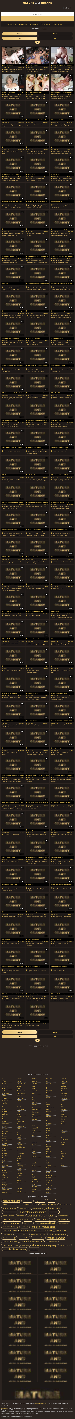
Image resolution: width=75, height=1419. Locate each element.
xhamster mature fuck (37, 1238)
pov (59, 371)
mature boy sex (48, 1230)
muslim (48, 1083)
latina (33, 1165)
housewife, (15, 126)
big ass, (55, 124)
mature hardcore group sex (26, 1219)
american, (6, 260)
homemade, (54, 71)
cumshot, (42, 96)
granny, (42, 69)
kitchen (34, 1153)
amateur (4, 1083)
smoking (49, 1185)
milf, (3, 71)
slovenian (49, 1180)
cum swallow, (63, 779)
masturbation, (5, 808)
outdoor (48, 1116)
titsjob (63, 1119)
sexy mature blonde (65, 1245)
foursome (20, 1178)
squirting (63, 1086)
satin (47, 1163)
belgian (4, 1126)
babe (3, 1109)
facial (19, 1156)
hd (32, 1107)
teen (61, 918)
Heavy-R (45, 1023)
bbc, (10, 260)
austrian (4, 1103)
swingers (64, 1098)
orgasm (16, 426)
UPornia (70, 641)
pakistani (49, 1123)
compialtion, (56, 452)
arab (3, 1091)
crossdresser (21, 1083)
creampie (20, 1081)
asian (4, 1096)
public (37, 699)
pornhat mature (61, 1230)
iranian (34, 1130)
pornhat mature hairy (31, 1241)
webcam (63, 1153)
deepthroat (20, 1109)
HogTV (70, 887)
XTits (22, 832)
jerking (34, 1144)
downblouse (20, 1126)
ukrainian (64, 1130)
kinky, (59, 71)
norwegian (49, 1090)
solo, (15, 808)
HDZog (21, 805)
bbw (3, 1119)
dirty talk (19, 1116)
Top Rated (34, 24)
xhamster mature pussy (10, 1227)
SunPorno (70, 94)
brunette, (11, 233)
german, (18, 124)
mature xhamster (11, 1223)
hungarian (35, 1119)
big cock (5, 1131)
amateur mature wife (9, 1208)
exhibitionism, (14, 588)
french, (4, 590)
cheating (5, 1177)
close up (5, 1182)
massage (34, 1179)
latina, (66, 262)
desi (18, 1111)
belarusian (5, 1124)
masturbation (36, 1182)
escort (19, 1140)
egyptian (19, 1137)
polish (48, 1130)
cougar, (37, 69)
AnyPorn (45, 504)
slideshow (12, 71)
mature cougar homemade (46, 1208)
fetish (19, 1161)
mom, (59, 126)
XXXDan (70, 859)
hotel (33, 1114)
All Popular (23, 24)
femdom (19, 1158)
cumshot (19, 1096)
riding (48, 1149)
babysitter (5, 1111)
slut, (38, 371)
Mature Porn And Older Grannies (37, 3)
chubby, (11, 96)
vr (61, 1147)
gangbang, (68, 315)
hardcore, (40, 98)
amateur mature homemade (38, 1234)
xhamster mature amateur (40, 1215)
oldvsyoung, (61, 153)
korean (34, 1156)
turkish (63, 1124)
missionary (49, 1079)
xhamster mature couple (11, 1245)
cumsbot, (13, 424)
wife (65, 98)
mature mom (51, 1201)
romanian (49, 1154)
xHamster (21, 67)
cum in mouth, (59, 289)
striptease (64, 1093)
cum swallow (21, 1093)
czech (19, 1100)
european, (67, 69)
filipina (19, 1163)
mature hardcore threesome (10, 1241)
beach (4, 1121)
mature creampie (8, 1215)
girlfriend (34, 1079)
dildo (18, 1114)
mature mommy (28, 1223)
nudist (48, 1093)
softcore (35, 453)
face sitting (20, 1153)
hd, (17, 69)
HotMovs (21, 668)
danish (19, 1107)
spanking (64, 1081)
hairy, (3, 126)
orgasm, (7, 71)
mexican (34, 1187)
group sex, (34, 98)
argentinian (5, 1093)
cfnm (3, 1175)
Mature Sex (57, 24)
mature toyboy (24, 1238)
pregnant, (65, 235)
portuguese (49, 1133)
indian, (37, 481)
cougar (4, 1192)
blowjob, (30, 96)
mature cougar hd (24, 1208)
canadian (5, 1165)
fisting (19, 1170)
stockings (19, 808)
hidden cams (36, 1109)
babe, (54, 697)
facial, (3, 1000)
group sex (35, 1091)
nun (47, 1095)
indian (33, 1125)
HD (55, 38)
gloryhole (35, 1083)
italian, (59, 317)
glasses (34, 1081)
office (48, 1104)
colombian (5, 1187)
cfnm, (54, 151)
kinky (33, 1151)
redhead (49, 1146)
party (48, 1125)
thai (62, 1114)
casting (4, 1170)
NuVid (22, 1023)
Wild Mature (45, 24)
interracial (35, 1128)
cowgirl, (18, 342)
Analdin (46, 641)
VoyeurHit (21, 504)
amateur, (6, 69)
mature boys (9, 1219)
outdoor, (43, 153)
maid (33, 1177)
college (4, 1185)
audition (4, 1098)
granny (37, 1025)
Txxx (46, 340)
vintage (18, 535)
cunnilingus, (54, 617)
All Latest (12, 24)
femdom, (62, 370)
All (20, 38)
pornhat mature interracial (14, 1249)
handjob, (67, 370)
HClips (22, 231)
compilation (5, 1189)
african (4, 1081)
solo (20, 670)
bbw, (59, 178)
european (20, 1144)
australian (5, 1100)
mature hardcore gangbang (59, 1219)
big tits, (55, 69)
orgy (47, 1114)
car (3, 1168)
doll (18, 1124)
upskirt (63, 1132)
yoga (62, 1165)
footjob (19, 1175)
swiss (63, 1100)
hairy (33, 1100)
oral (47, 1109)
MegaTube (21, 996)
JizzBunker (69, 450)
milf (67, 71)
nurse (48, 1098)
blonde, (59, 889)
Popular (19, 34)
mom (3, 153)
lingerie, (28, 207)
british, (59, 533)
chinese (4, 1180)
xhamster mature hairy (31, 1204)
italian (33, 1135)
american (5, 1086)
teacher (63, 1109)
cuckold (19, 1088)
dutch (19, 1129)
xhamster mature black (43, 1226)
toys (62, 1121)
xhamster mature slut (51, 1241)
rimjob (48, 1151)
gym (33, 1093)
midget (34, 1189)
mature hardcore (11, 1201)
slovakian (49, 1177)
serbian (48, 1168)
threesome (64, 1116)
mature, (20, 69)
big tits (4, 1133)
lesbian (34, 1168)
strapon (63, 1091)
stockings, (12, 235)
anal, (29, 260)
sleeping (49, 1175)
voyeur (15, 508)
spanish (42, 371)
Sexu (46, 586)
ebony (19, 1135)
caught (4, 1172)
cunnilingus (20, 1098)
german (19, 1191)
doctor (19, 1119)
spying (63, 1083)
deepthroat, (67, 289)
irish (33, 1133)
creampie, (53, 344)
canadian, (60, 288)
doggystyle (20, 1121)
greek (33, 1088)
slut (56, 781)
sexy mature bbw (48, 1204)
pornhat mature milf (63, 1215)
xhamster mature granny (12, 1205)
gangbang (20, 1188)
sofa (47, 1187)
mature (17, 98)
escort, (69, 916)
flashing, (20, 588)
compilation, (12, 69)
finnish (19, 1168)
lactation (34, 1163)
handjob (34, 1102)
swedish (63, 1096)
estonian (19, 1142)
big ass (4, 1128)
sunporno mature (58, 1234)
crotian (19, 1086)
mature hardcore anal (65, 1204)
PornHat (21, 368)
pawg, (63, 126)
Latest (55, 34)
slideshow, (61, 98)
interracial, (7, 262)
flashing (19, 1173)
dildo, (61, 479)
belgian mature (40, 1201)
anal (3, 1088)
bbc (3, 1116)
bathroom (5, 1114)
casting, (6, 370)
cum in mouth (21, 1091)
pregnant (49, 1138)
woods (63, 1158)
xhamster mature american (10, 1212)
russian (48, 1156)
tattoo (18, 452)
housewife (35, 1117)
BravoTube (70, 231)
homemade (35, 1112)
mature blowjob (27, 1201)
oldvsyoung (43, 506)
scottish (48, 1165)
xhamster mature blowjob (45, 1223)
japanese (35, 1142)
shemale (49, 1170)
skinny (48, 1173)
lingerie (34, 1170)
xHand (22, 450)
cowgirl (19, 1079)
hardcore (34, 1104)
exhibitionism (21, 1147)
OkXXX (70, 914)
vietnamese (64, 1139)
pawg (48, 1128)
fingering (20, 1166)
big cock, (30, 151)
